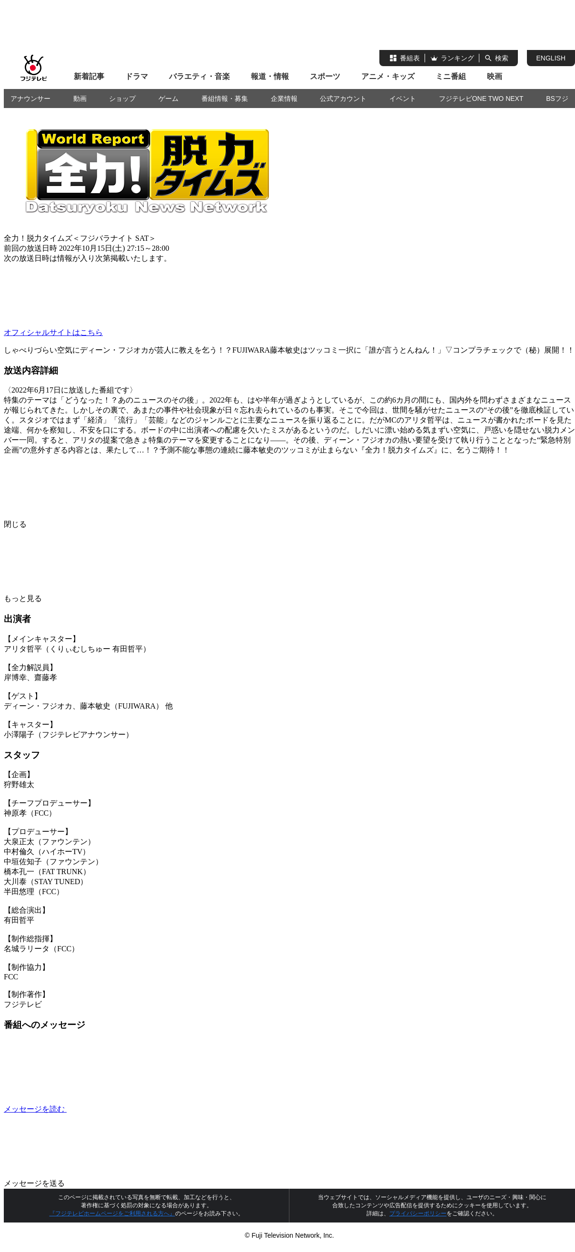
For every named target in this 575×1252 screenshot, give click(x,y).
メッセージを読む (106, 1109)
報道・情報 (270, 76)
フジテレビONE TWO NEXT (481, 98)
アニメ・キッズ (388, 76)
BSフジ (557, 98)
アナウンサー (30, 98)
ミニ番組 (451, 76)
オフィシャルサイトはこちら (53, 332)
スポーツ (325, 76)
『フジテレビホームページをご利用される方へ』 (112, 1213)
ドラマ (136, 76)
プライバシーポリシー (417, 1213)
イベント (402, 98)
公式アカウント (343, 98)
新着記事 (89, 76)
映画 (494, 76)
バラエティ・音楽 (199, 76)
